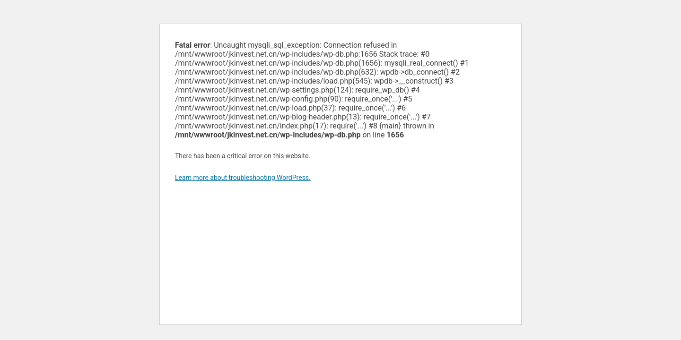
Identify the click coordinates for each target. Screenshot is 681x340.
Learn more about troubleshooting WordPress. (243, 177)
